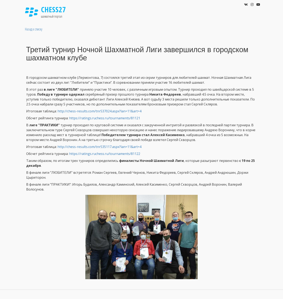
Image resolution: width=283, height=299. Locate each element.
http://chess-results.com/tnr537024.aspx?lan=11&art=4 (99, 111)
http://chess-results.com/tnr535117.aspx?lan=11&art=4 (99, 146)
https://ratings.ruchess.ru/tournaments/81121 (104, 118)
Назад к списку (33, 29)
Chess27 (53, 10)
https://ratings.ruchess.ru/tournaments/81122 (104, 153)
